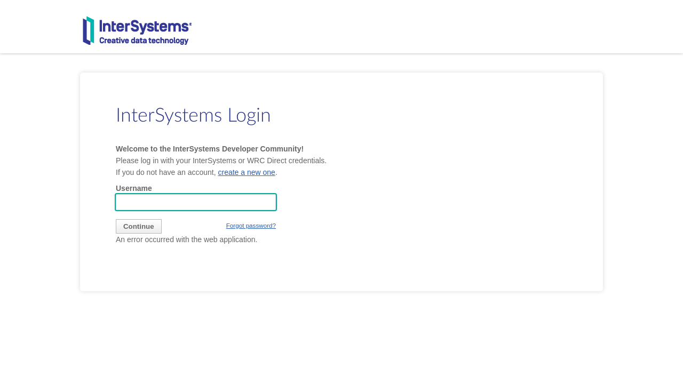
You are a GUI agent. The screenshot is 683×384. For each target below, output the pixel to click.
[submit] (139, 226)
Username (134, 188)
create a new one (246, 172)
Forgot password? (251, 225)
